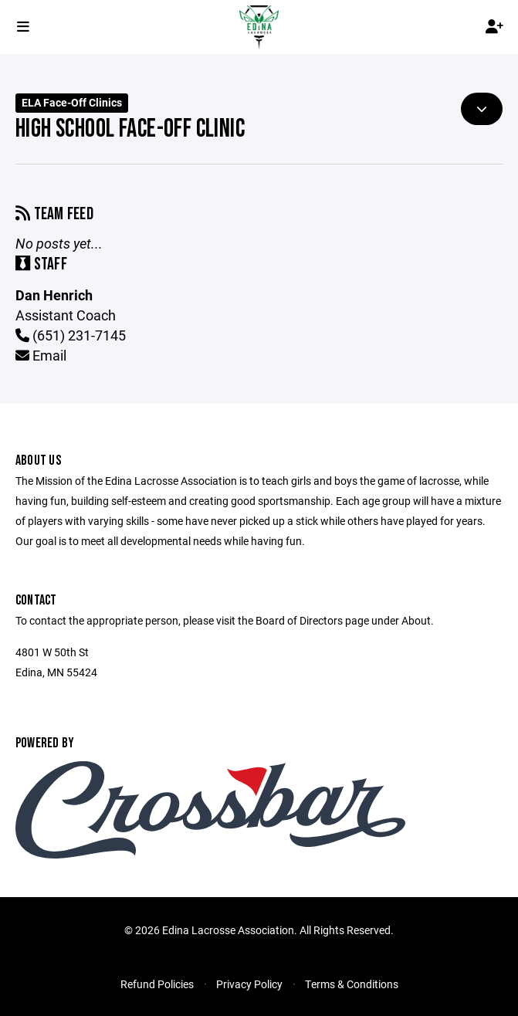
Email (40, 355)
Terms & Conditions (351, 984)
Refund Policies (157, 984)
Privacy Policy (249, 984)
